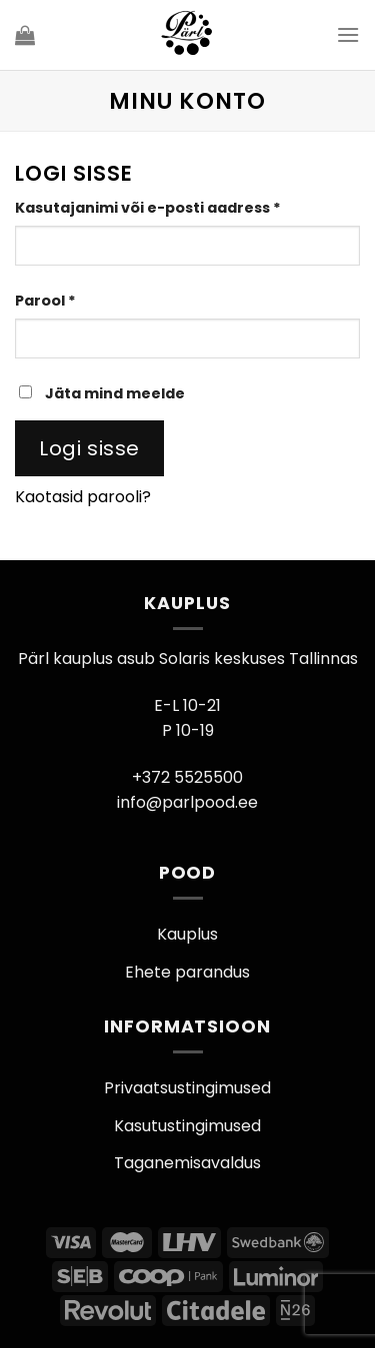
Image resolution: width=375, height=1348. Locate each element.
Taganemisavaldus (187, 1162)
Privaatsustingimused (187, 1087)
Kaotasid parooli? (83, 496)
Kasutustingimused (187, 1125)
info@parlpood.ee (187, 802)
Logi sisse (89, 448)
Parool (74, 300)
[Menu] (348, 34)
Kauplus (187, 934)
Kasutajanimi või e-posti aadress (176, 207)
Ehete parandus (187, 972)
